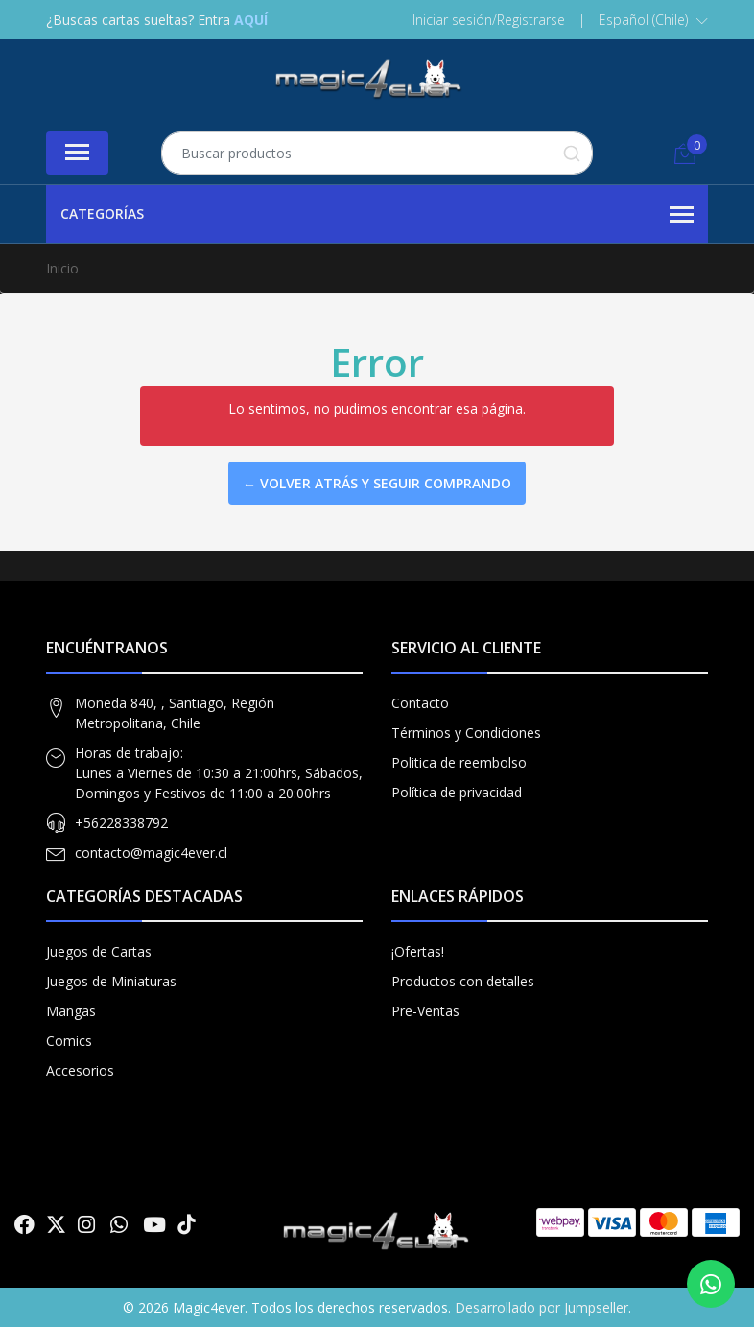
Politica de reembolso (459, 762)
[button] (653, 20)
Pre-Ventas (425, 1011)
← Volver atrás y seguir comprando (377, 483)
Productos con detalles (462, 981)
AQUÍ (251, 20)
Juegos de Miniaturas (111, 981)
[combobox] (377, 153)
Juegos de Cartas (99, 951)
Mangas (71, 1011)
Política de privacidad (456, 792)
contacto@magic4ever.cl (151, 852)
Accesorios (80, 1070)
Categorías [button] (377, 214)
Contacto (420, 703)
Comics (69, 1040)
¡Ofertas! (417, 951)
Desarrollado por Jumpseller (541, 1307)
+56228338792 (121, 823)
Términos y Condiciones (466, 732)
